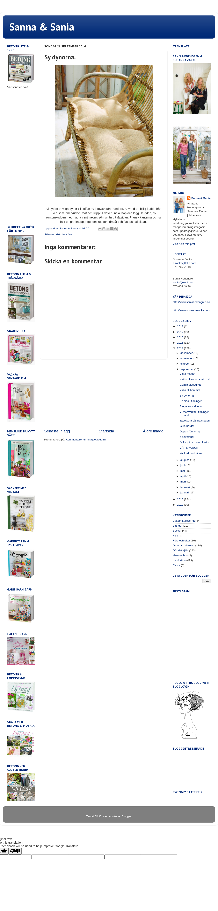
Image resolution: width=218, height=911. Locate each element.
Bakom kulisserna (184, 520)
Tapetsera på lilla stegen (195, 420)
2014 (180, 348)
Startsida (106, 431)
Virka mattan (187, 373)
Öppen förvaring (190, 431)
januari (184, 492)
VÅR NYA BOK (189, 447)
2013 (180, 499)
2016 (180, 337)
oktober (185, 363)
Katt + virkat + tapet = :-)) (195, 379)
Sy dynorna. (187, 395)
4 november (187, 436)
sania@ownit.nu (182, 282)
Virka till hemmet (190, 390)
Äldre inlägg (153, 431)
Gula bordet (187, 425)
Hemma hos (180, 555)
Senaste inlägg (57, 431)
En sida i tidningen (191, 401)
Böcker (177, 530)
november (187, 358)
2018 (180, 326)
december (187, 353)
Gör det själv (64, 234)
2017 (180, 331)
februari (185, 487)
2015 (180, 342)
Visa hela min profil (184, 243)
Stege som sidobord (192, 406)
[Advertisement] (104, 394)
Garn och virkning (184, 545)
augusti (185, 459)
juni (183, 465)
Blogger (126, 816)
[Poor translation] (15, 851)
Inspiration (179, 560)
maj (183, 470)
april (183, 476)
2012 (180, 504)
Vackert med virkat (191, 453)
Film (175, 535)
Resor (176, 565)
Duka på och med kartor (194, 442)
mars (183, 481)
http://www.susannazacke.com (191, 310)
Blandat (177, 525)
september (187, 369)
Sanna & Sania (41, 26)
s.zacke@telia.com (184, 263)
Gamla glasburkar (191, 384)
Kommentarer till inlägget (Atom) (86, 439)
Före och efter (181, 540)
